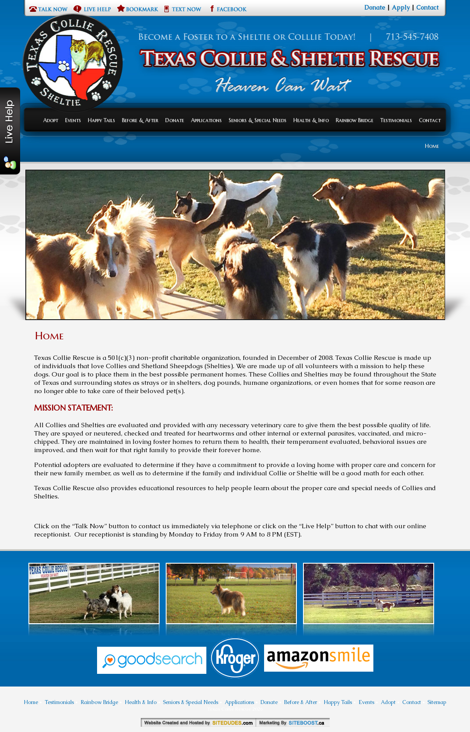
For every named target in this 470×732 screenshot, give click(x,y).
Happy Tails (101, 120)
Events (73, 120)
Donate (374, 7)
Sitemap (437, 702)
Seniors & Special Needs (257, 120)
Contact (427, 7)
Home (432, 146)
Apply (401, 7)
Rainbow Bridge (354, 120)
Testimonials (396, 120)
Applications (206, 120)
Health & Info (311, 120)
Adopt (50, 120)
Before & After (140, 120)
